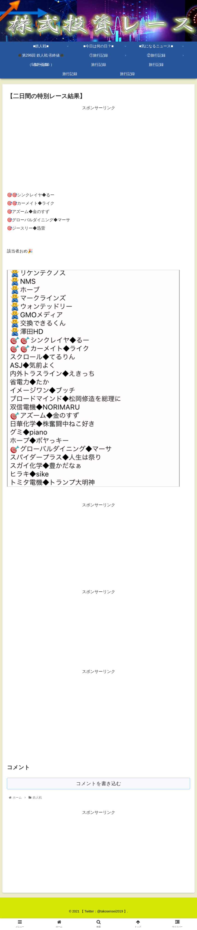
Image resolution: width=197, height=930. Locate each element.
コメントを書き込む (98, 784)
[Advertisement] (98, 144)
